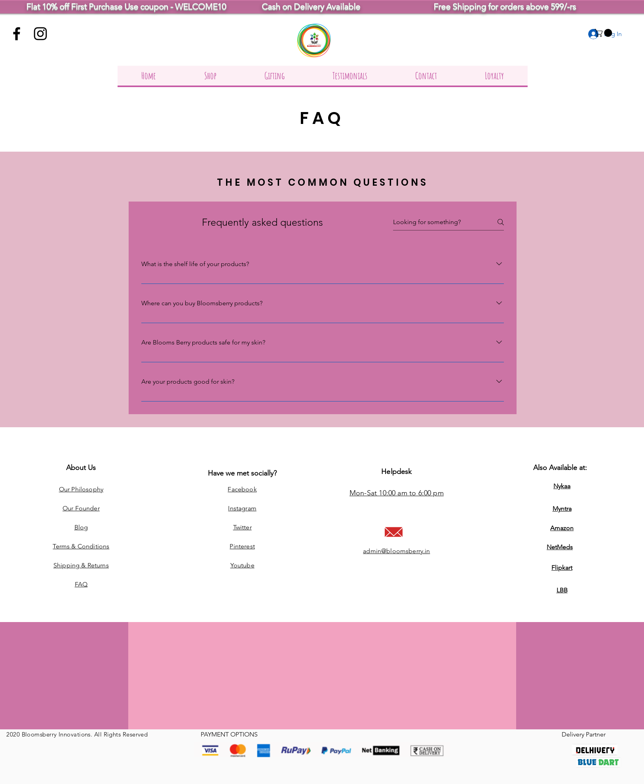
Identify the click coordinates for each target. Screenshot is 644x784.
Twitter (242, 527)
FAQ (81, 584)
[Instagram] (40, 33)
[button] (604, 33)
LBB (562, 590)
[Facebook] (16, 33)
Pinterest (242, 546)
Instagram (242, 508)
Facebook (242, 489)
